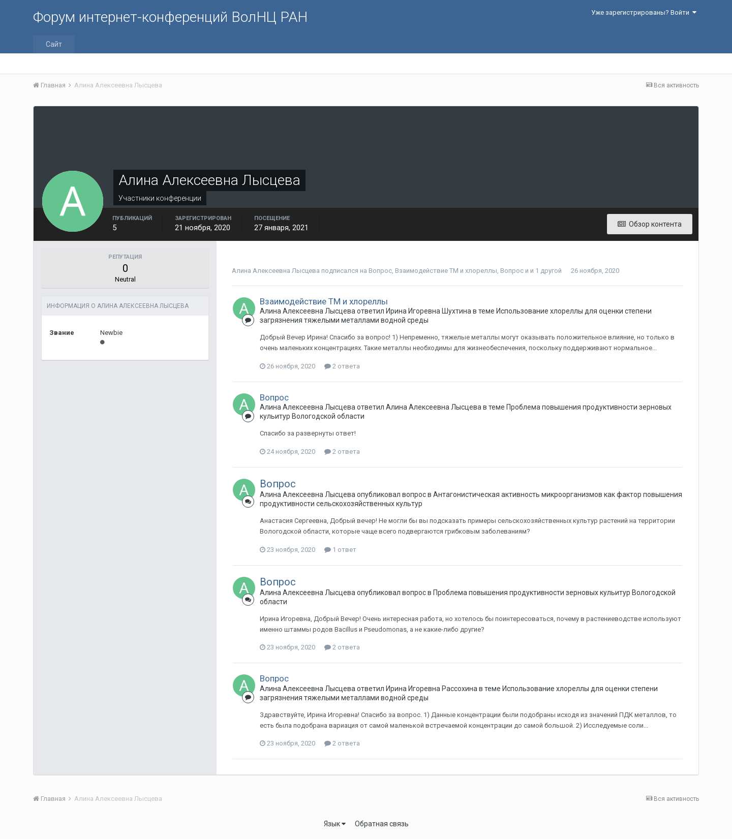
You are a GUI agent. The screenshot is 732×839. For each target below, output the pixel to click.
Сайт (54, 44)
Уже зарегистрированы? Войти (643, 12)
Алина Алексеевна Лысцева (276, 270)
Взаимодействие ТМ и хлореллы (446, 270)
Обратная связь (382, 824)
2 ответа (342, 366)
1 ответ (340, 549)
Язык (335, 824)
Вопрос (380, 270)
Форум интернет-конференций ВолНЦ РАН (170, 17)
